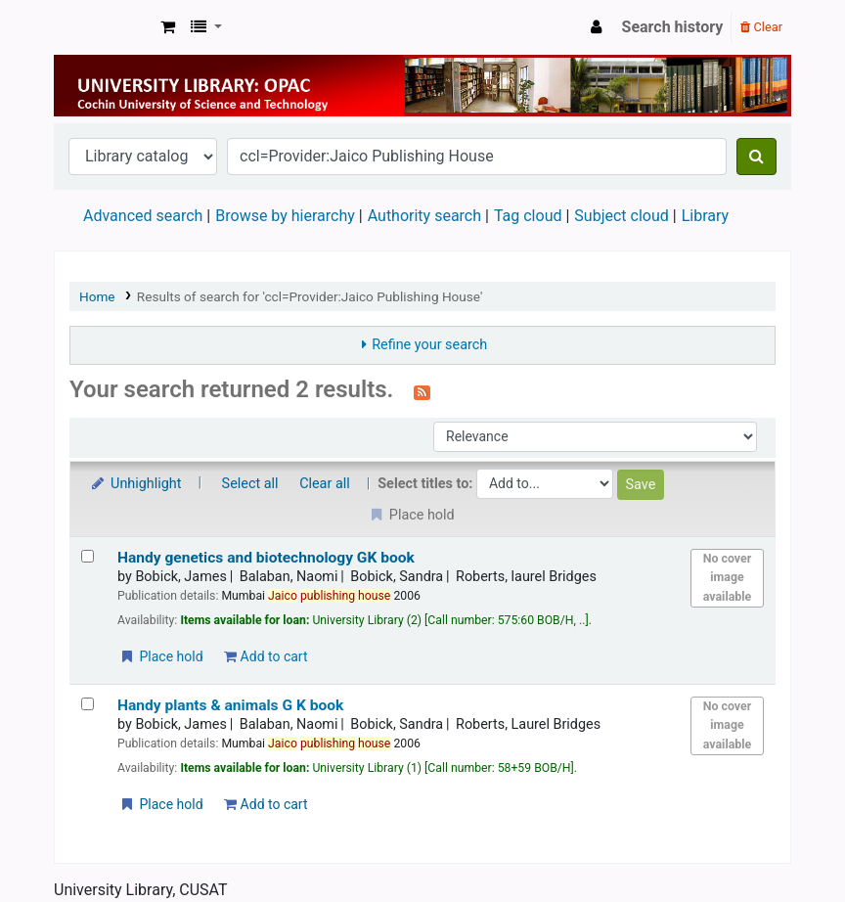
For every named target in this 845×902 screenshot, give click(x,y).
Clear (761, 27)
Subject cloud (621, 215)
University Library (104, 27)
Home (97, 296)
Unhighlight (135, 483)
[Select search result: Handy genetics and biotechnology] (87, 556)
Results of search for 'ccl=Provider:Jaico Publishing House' (310, 296)
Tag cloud (528, 215)
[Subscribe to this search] (422, 391)
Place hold (160, 656)
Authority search (424, 215)
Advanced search (142, 215)
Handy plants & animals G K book (230, 705)
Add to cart (265, 656)
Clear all (324, 483)
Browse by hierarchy (285, 215)
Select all (250, 483)
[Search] (756, 156)
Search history (673, 27)
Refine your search (429, 345)
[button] (168, 27)
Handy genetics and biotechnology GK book (266, 557)
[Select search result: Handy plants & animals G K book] (87, 704)
